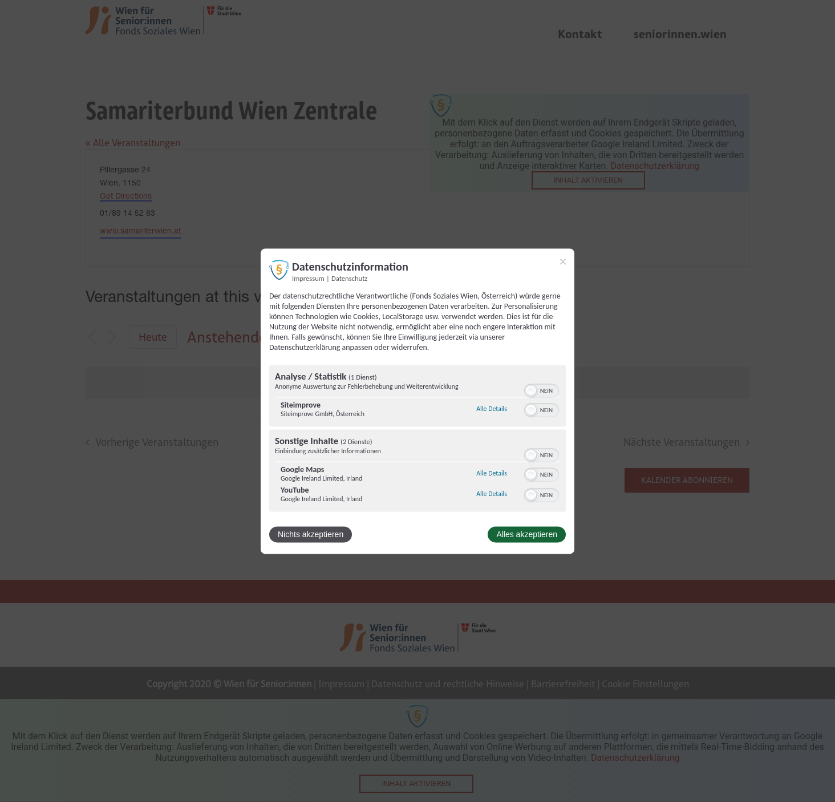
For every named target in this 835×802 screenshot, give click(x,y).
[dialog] (417, 401)
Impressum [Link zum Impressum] (308, 278)
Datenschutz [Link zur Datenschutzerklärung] (349, 278)
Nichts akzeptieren (310, 534)
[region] (417, 439)
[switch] (541, 389)
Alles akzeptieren (526, 534)
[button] (531, 390)
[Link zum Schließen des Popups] (563, 261)
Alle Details (491, 409)
